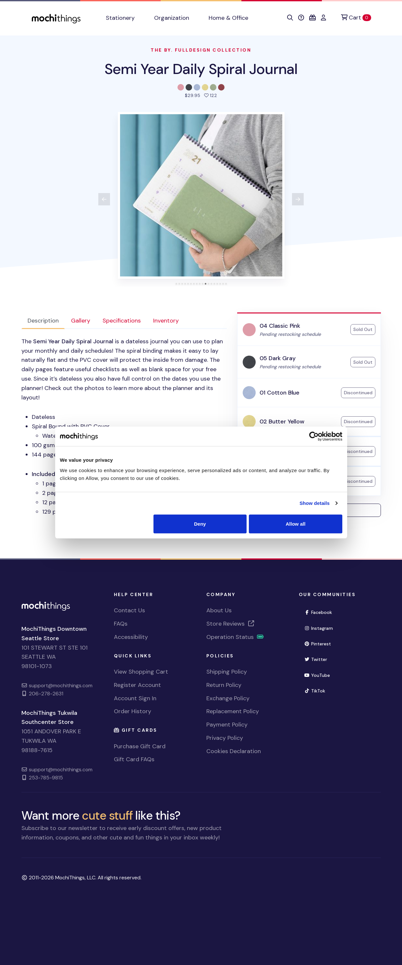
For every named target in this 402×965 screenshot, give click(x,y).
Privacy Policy (224, 738)
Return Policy (223, 685)
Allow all (296, 523)
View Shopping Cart (141, 672)
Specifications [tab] (122, 320)
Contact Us (129, 610)
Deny (200, 523)
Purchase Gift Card (139, 746)
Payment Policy (227, 724)
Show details (314, 503)
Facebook (318, 612)
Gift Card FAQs (134, 759)
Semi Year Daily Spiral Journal (201, 69)
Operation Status (235, 637)
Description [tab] (43, 320)
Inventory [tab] (166, 320)
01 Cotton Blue (279, 393)
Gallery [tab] (80, 320)
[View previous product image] (104, 199)
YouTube (317, 675)
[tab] (176, 284)
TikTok (314, 691)
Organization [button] (171, 18)
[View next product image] (298, 199)
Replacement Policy (232, 711)
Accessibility (131, 637)
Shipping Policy (226, 672)
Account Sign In (135, 698)
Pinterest (317, 644)
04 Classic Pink (280, 326)
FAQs (121, 624)
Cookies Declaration (233, 751)
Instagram (318, 628)
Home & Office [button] (228, 18)
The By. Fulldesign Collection (201, 50)
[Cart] (356, 17)
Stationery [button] (120, 18)
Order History (132, 711)
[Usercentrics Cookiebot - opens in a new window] (314, 436)
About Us (219, 610)
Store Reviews (230, 624)
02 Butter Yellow (282, 421)
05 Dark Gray (278, 358)
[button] (290, 17)
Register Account (137, 685)
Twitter (315, 659)
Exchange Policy (228, 698)
